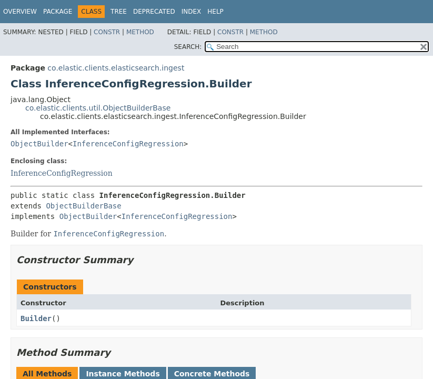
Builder (36, 318)
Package (57, 11)
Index (192, 11)
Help (215, 11)
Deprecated (154, 11)
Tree (118, 11)
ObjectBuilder (39, 143)
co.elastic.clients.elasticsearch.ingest (115, 68)
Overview (20, 11)
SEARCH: (188, 47)
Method (140, 32)
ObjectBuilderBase (83, 206)
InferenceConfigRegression (128, 143)
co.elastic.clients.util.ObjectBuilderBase (97, 108)
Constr (107, 32)
